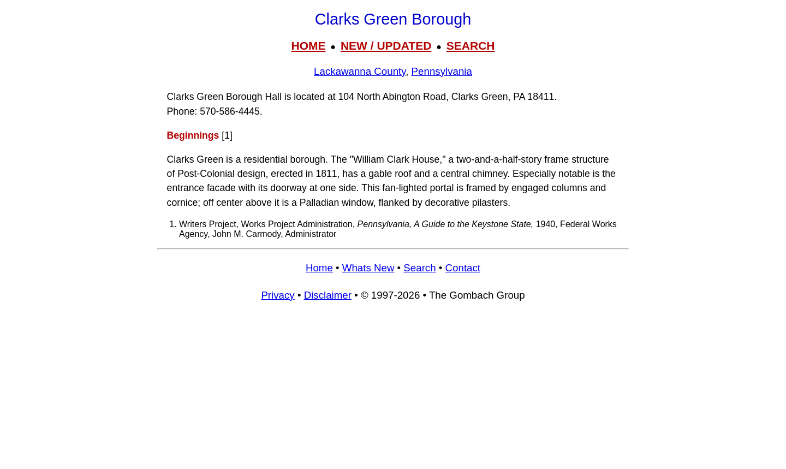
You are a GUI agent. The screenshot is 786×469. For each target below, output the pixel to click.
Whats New (368, 268)
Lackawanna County (360, 71)
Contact (462, 268)
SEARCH (470, 45)
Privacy (277, 295)
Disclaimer (328, 295)
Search (419, 268)
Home (319, 268)
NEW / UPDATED (386, 45)
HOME (308, 45)
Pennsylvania (442, 71)
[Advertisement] (393, 390)
